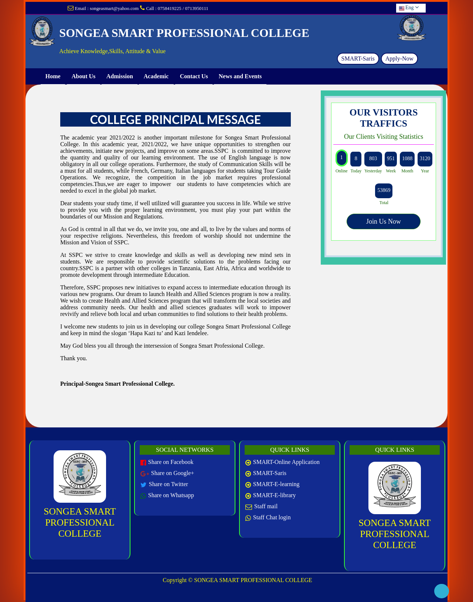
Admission (119, 76)
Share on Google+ (172, 473)
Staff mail (266, 506)
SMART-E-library (274, 495)
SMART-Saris (358, 58)
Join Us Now (383, 221)
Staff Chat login (272, 517)
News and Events (240, 76)
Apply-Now (399, 58)
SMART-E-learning (276, 484)
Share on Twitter (168, 484)
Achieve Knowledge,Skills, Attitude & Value (112, 51)
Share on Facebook (171, 462)
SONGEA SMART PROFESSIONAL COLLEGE (80, 522)
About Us (83, 76)
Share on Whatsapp (171, 495)
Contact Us (194, 76)
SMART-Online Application (286, 462)
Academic (156, 76)
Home (53, 76)
